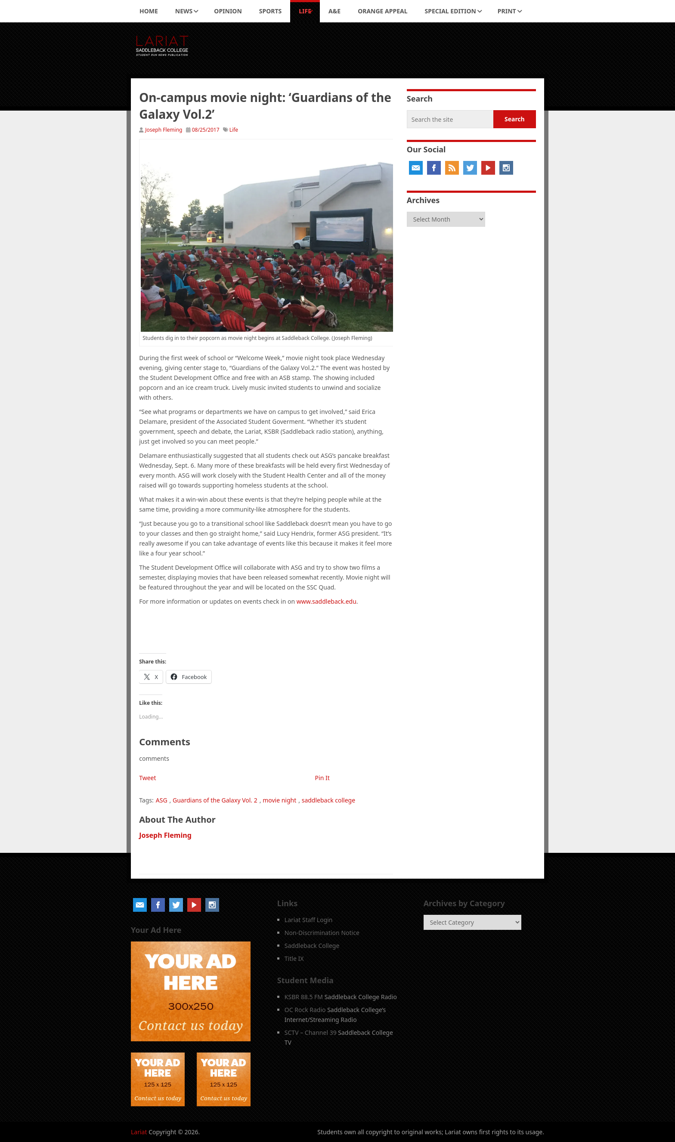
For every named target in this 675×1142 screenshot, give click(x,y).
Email (416, 168)
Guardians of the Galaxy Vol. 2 (215, 800)
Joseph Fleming (163, 129)
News (183, 11)
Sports (270, 11)
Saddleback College (312, 945)
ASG (161, 800)
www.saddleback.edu (326, 601)
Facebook (434, 168)
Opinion (228, 11)
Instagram (506, 168)
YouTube (488, 168)
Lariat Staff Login (309, 920)
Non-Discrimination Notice (322, 933)
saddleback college (328, 800)
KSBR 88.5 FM (304, 997)
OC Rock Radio (305, 1010)
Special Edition (450, 11)
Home (148, 11)
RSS (452, 168)
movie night (279, 800)
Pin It (322, 778)
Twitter (470, 168)
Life (305, 11)
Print (507, 11)
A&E (334, 11)
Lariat (139, 1132)
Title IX (294, 958)
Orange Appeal (382, 11)
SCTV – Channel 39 (311, 1032)
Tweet (147, 778)
